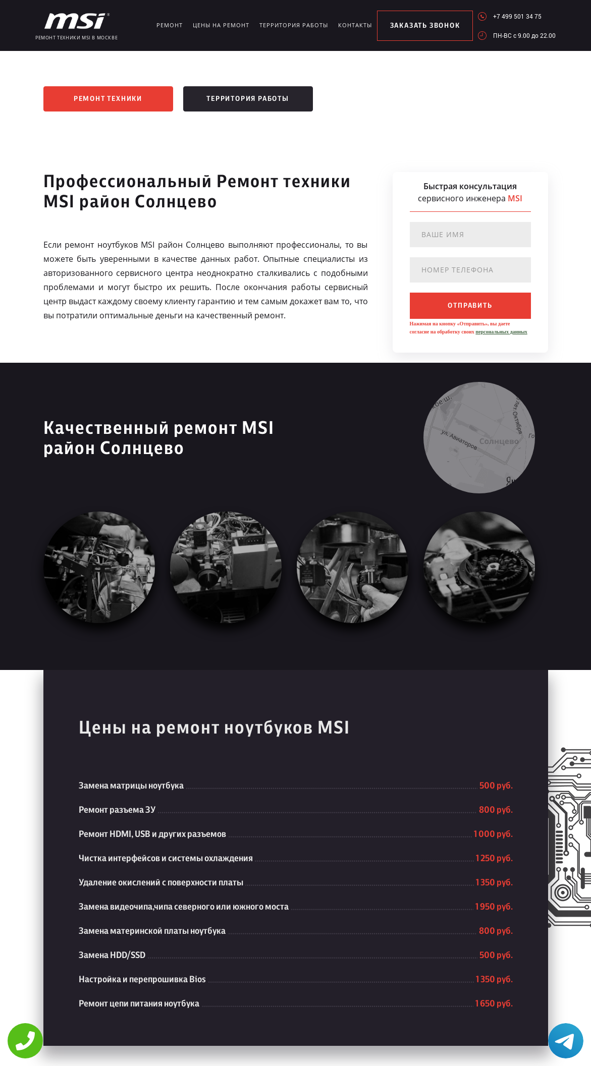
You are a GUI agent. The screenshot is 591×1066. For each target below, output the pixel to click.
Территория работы (293, 25)
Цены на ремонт (221, 25)
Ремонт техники (108, 98)
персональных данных (501, 331)
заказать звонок (425, 25)
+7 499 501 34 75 (517, 16)
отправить (470, 305)
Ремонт (169, 25)
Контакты (355, 25)
